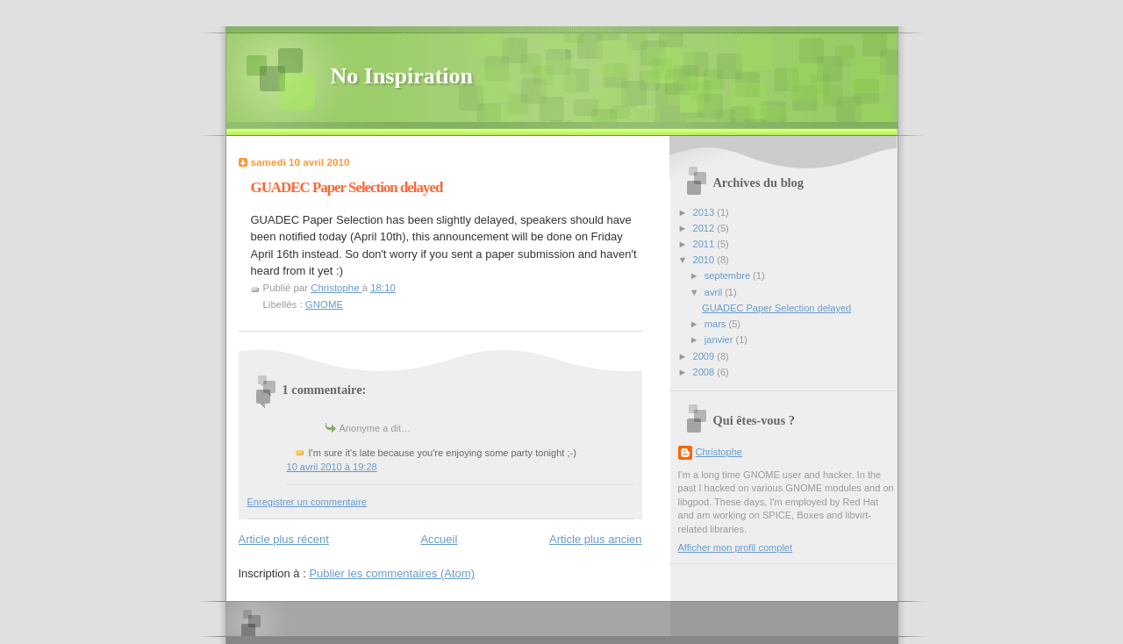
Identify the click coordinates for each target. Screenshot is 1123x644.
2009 (705, 356)
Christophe (719, 452)
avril (715, 292)
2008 (705, 372)
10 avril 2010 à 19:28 (332, 467)
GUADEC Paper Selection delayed (776, 308)
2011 (705, 244)
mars (717, 323)
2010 (705, 259)
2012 (705, 228)
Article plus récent (284, 539)
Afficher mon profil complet (735, 547)
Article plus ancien (595, 539)
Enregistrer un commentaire (307, 502)
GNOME (324, 304)
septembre (729, 275)
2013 (705, 212)
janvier (720, 339)
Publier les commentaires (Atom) (392, 573)
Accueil (438, 539)
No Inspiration (402, 76)
